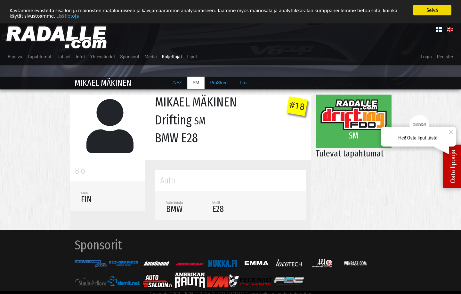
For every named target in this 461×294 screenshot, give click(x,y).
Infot (80, 56)
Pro (243, 82)
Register (445, 56)
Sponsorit (129, 56)
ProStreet (219, 82)
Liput (192, 56)
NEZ (178, 82)
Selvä (432, 10)
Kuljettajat (172, 56)
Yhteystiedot (102, 56)
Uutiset (64, 56)
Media (150, 56)
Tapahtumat (39, 56)
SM (196, 82)
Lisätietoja (67, 15)
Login (426, 56)
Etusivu (15, 56)
